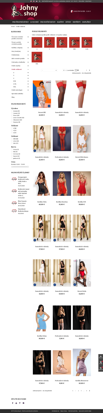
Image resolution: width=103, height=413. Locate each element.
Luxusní (34, 22)
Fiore (16, 115)
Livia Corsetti (18, 117)
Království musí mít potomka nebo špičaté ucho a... (23, 192)
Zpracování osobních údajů (85, 411)
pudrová (16, 158)
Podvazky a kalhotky (18, 62)
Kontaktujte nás (55, 411)
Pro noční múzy (47, 22)
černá (16, 149)
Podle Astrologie (17, 90)
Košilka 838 (82, 202)
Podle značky (16, 66)
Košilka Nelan (42, 336)
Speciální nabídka (17, 93)
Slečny (60, 22)
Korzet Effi (42, 112)
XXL (14, 87)
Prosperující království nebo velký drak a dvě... (23, 180)
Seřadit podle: (37, 70)
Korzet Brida (82, 291)
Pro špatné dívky (20, 22)
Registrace (88, 1)
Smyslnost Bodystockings (23, 210)
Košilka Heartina (62, 202)
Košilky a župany (17, 47)
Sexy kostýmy (16, 51)
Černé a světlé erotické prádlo (17, 43)
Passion (16, 122)
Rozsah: (13, 164)
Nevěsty (77, 22)
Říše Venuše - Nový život (22, 202)
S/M (14, 81)
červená (16, 154)
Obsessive (17, 120)
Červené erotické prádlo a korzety (17, 37)
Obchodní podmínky (72, 411)
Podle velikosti (17, 69)
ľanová (16, 156)
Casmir (16, 113)
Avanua (16, 111)
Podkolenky (15, 55)
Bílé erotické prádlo (18, 58)
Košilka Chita (41, 202)
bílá (15, 151)
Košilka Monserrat (82, 380)
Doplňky (86, 22)
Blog (13, 97)
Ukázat (60, 70)
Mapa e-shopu (63, 411)
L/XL (14, 84)
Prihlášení (81, 1)
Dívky (68, 22)
